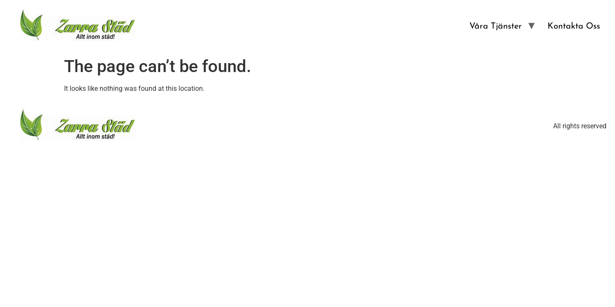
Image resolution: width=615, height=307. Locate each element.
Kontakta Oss (574, 26)
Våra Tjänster (495, 26)
